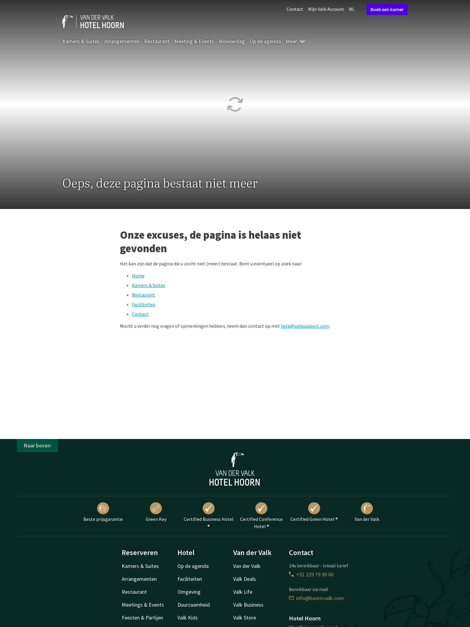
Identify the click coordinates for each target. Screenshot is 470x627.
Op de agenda (265, 41)
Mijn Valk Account (326, 9)
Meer (295, 41)
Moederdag (232, 41)
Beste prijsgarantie (103, 512)
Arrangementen (121, 41)
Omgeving (189, 591)
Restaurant (156, 41)
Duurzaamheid (193, 604)
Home (138, 276)
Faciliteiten (143, 304)
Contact (295, 9)
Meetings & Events (143, 604)
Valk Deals (244, 578)
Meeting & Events (194, 41)
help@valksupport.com (305, 326)
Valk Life (242, 591)
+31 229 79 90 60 (311, 574)
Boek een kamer (387, 9)
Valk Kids (187, 617)
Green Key (156, 512)
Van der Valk (367, 512)
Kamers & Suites (81, 41)
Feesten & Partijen (142, 617)
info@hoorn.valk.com (316, 598)
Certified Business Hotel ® (209, 515)
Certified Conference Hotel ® (261, 515)
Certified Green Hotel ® (314, 512)
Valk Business (248, 604)
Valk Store (244, 617)
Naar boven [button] (37, 445)
